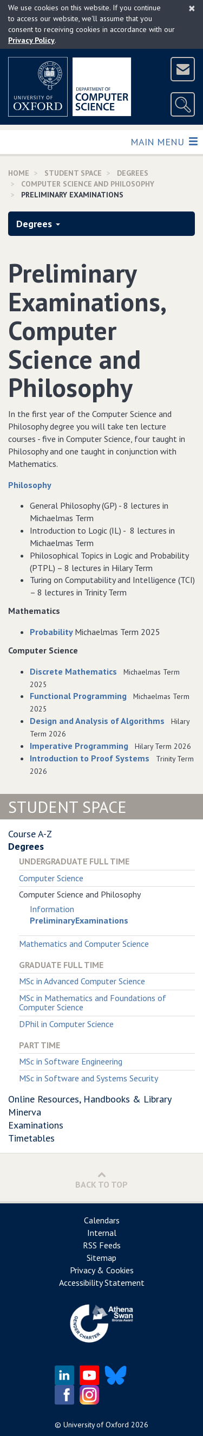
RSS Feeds (102, 1245)
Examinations (35, 1125)
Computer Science (51, 878)
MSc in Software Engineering (70, 1061)
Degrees (132, 173)
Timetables (31, 1138)
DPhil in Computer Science (66, 1023)
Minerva (24, 1112)
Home (18, 173)
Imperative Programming (79, 745)
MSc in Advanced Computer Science (82, 981)
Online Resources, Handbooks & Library (90, 1099)
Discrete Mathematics (73, 671)
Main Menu (164, 141)
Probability (52, 631)
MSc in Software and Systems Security (88, 1078)
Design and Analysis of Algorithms (97, 720)
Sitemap (101, 1257)
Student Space (73, 173)
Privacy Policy (31, 40)
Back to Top (101, 1180)
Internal (101, 1232)
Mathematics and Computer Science (84, 943)
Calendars (102, 1220)
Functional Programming (78, 695)
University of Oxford (96, 1424)
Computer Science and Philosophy (87, 184)
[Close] (191, 8)
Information (52, 908)
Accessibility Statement (102, 1282)
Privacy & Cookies (102, 1270)
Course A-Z (30, 834)
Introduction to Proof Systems (89, 758)
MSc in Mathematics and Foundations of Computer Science (92, 1002)
